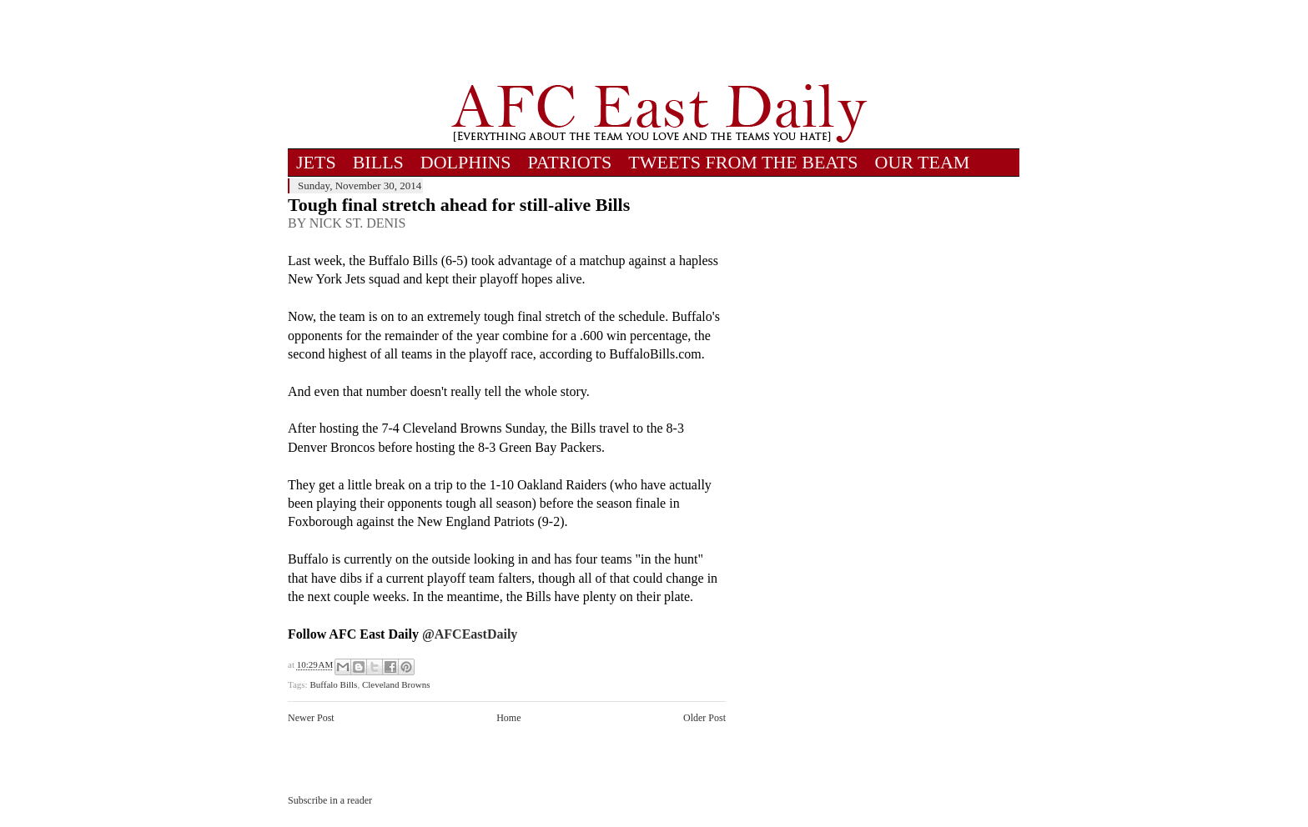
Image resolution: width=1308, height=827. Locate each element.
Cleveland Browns (396, 684)
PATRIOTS (570, 162)
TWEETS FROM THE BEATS (743, 162)
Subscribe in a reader (330, 800)
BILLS (378, 162)
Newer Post (311, 718)
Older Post (704, 718)
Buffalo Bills (333, 684)
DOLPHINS (465, 162)
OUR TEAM (922, 162)
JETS (316, 162)
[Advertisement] (659, 41)
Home (508, 718)
